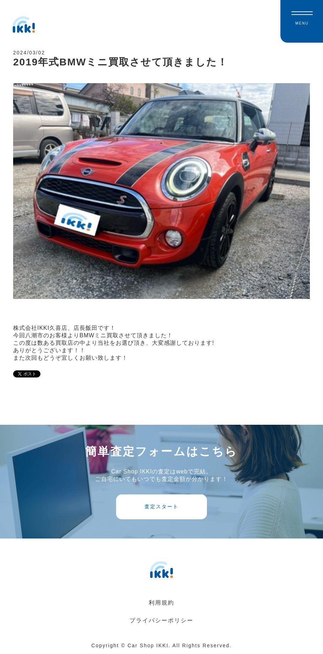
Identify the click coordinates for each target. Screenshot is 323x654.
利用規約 (161, 603)
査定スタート (161, 506)
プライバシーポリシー (161, 620)
